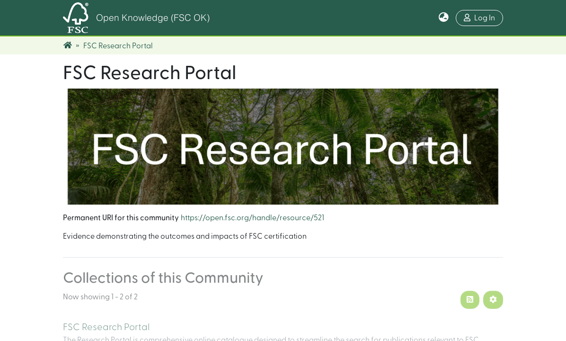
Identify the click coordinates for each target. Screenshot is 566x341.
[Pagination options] (493, 300)
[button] (443, 18)
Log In (479, 18)
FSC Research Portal (106, 327)
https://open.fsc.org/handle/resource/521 (252, 218)
